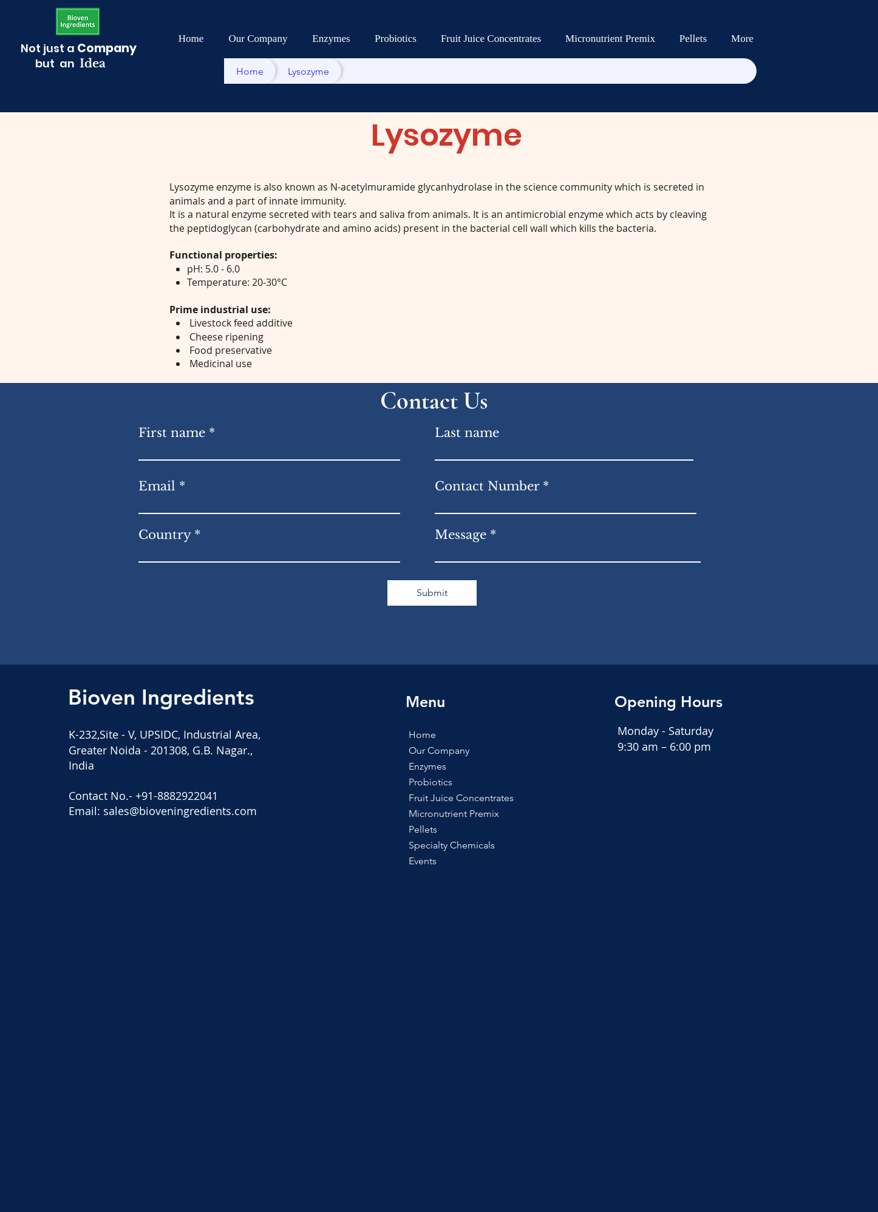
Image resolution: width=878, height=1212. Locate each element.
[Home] (250, 71)
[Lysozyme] (308, 71)
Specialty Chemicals (435, 845)
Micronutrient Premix (435, 813)
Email (156, 486)
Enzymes (427, 766)
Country (164, 535)
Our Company (435, 750)
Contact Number (487, 486)
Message (460, 535)
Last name (467, 433)
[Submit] (432, 593)
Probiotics (430, 782)
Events (423, 861)
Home (422, 734)
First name (171, 433)
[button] (258, 39)
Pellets (423, 829)
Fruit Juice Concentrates (435, 798)
